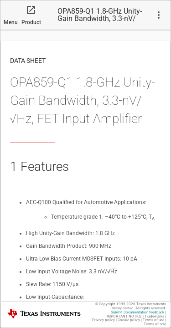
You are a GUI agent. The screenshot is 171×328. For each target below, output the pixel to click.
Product (31, 22)
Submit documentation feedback (137, 312)
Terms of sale (155, 324)
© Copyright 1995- (115, 304)
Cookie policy (129, 320)
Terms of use (153, 320)
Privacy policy (103, 320)
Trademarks (154, 316)
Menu (11, 22)
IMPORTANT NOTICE (124, 316)
